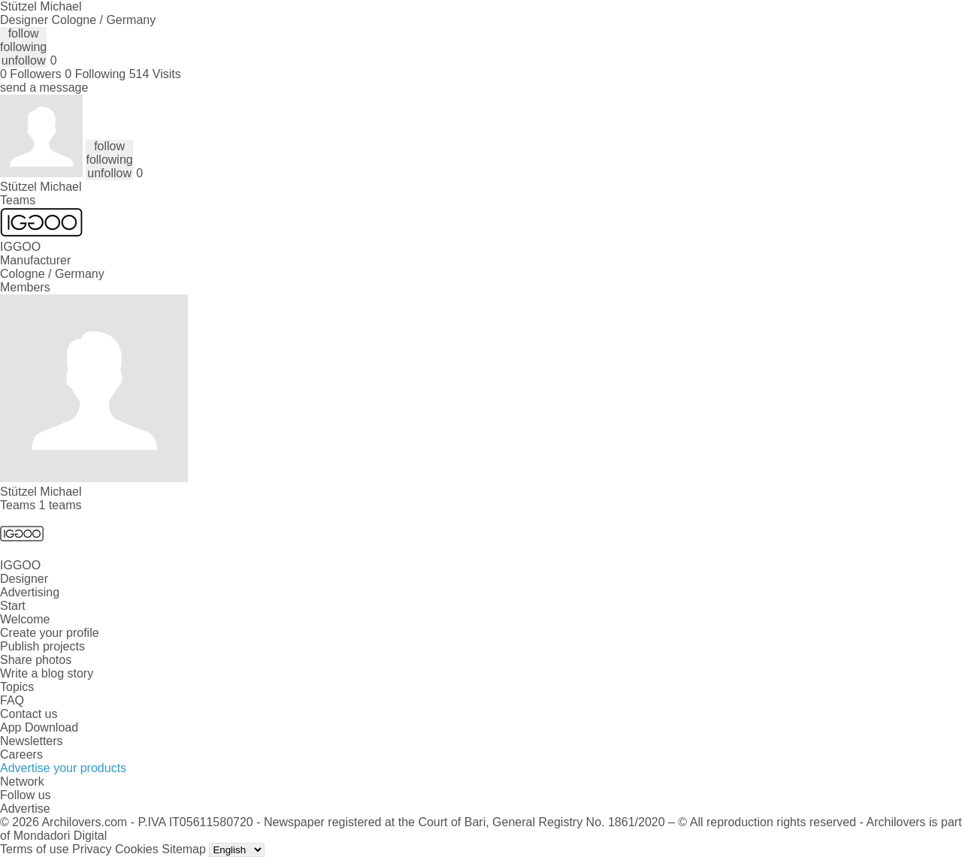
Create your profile (49, 632)
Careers (21, 754)
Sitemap (184, 849)
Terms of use (34, 849)
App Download (39, 727)
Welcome (25, 619)
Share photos (35, 659)
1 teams (60, 505)
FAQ (12, 700)
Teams (17, 200)
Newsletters (31, 741)
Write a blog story (46, 673)
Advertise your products (63, 768)
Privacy (91, 849)
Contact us (28, 714)
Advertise (25, 808)
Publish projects (42, 646)
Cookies (137, 849)
